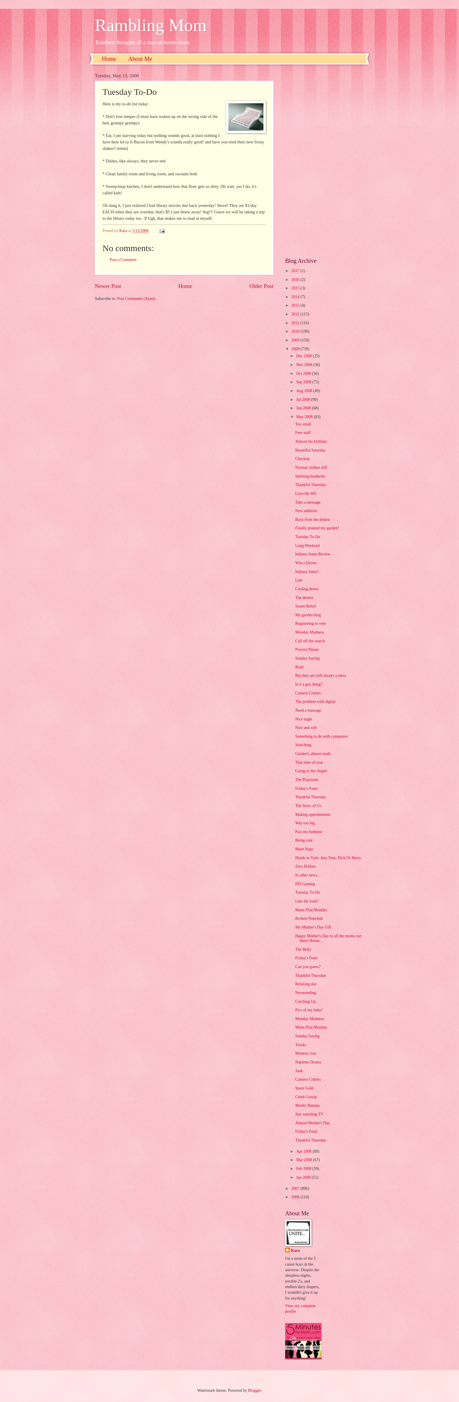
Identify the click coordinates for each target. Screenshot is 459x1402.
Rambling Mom (151, 25)
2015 (295, 288)
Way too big (305, 823)
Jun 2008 (304, 408)
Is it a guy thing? (308, 684)
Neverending (305, 993)
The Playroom (306, 780)
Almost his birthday (311, 441)
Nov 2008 (304, 365)
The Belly (303, 949)
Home (109, 59)
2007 (295, 1188)
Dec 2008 (304, 356)
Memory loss (305, 1053)
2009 (295, 340)
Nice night (303, 719)
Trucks (300, 1045)
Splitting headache (310, 476)
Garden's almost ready (313, 753)
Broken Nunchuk (309, 918)
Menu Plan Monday (311, 910)
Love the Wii (305, 493)
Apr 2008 (304, 1151)
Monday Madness (309, 632)
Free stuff (303, 432)
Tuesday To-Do (307, 537)
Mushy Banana (307, 1105)
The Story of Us (308, 806)
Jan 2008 (304, 1177)
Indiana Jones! (306, 571)
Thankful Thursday (310, 485)
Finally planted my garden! (317, 528)
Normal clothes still (311, 467)
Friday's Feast (306, 788)
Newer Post (108, 286)
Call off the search (310, 641)
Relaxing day (305, 984)
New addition (306, 511)
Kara (295, 1250)
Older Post (261, 286)
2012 (295, 314)
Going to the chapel (311, 771)
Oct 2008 (304, 373)
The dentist (304, 598)
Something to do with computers (321, 736)
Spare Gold (304, 1088)
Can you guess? (308, 967)
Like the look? (306, 901)
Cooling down (306, 589)
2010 (295, 331)
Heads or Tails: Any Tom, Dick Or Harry (328, 858)
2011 (295, 323)
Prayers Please (306, 649)
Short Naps (304, 849)
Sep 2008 (304, 382)
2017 (295, 271)
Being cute (303, 840)
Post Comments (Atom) (136, 298)
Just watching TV (309, 1114)
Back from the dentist (312, 519)
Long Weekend (307, 545)
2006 (295, 1197)
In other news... (307, 875)
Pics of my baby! (309, 1010)
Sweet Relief (305, 606)
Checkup (302, 459)
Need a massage (308, 710)
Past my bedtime (308, 832)
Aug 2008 (304, 391)
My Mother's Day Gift (313, 927)
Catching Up (305, 1001)
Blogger (254, 1390)
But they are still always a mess (320, 675)
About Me (140, 59)
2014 (295, 297)
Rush (299, 667)
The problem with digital (315, 701)
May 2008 (305, 417)
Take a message (307, 502)
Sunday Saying (307, 658)
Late (298, 580)
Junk (299, 1071)
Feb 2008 (304, 1168)
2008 (295, 349)
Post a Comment (123, 260)
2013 (295, 305)
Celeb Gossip (306, 1097)
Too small (303, 424)
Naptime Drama (308, 1062)
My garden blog (308, 615)
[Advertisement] (324, 161)
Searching (303, 745)
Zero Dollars (305, 866)
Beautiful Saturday (310, 450)
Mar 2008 (304, 1160)
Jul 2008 (303, 399)
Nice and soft (306, 727)
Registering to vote (310, 623)
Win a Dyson (305, 563)
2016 (295, 279)
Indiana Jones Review (312, 554)
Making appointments (312, 814)
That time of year (309, 762)
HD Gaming (305, 884)
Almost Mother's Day (312, 1123)
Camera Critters (308, 693)
